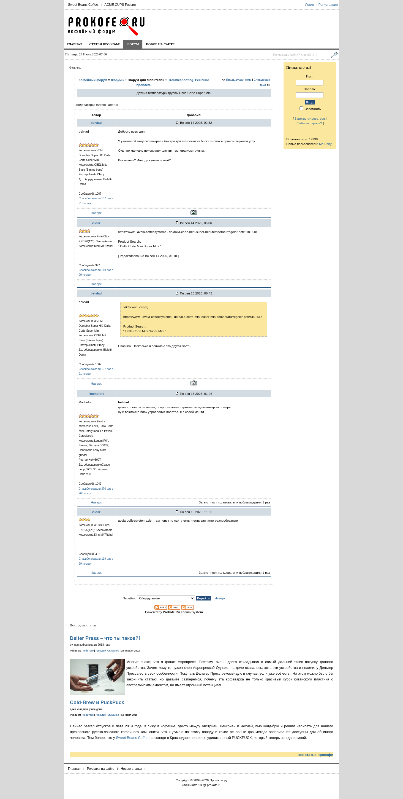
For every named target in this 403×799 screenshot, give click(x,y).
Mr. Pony (325, 144)
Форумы (117, 80)
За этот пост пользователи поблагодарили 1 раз (234, 502)
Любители (88, 650)
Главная (74, 44)
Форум (133, 44)
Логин (309, 5)
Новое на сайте (160, 44)
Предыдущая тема (238, 79)
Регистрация (328, 5)
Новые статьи (131, 769)
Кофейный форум (92, 80)
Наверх (96, 213)
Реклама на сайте (101, 769)
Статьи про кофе (104, 44)
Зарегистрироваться (310, 118)
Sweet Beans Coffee (83, 5)
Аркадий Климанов (107, 650)
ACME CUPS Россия (120, 5)
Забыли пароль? (309, 123)
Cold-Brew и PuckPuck (97, 702)
